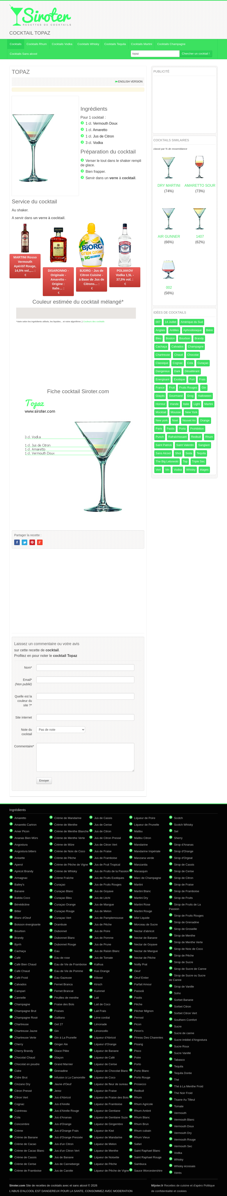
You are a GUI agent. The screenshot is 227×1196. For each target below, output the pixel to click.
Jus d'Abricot (62, 1097)
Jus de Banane (64, 1157)
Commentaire (23, 746)
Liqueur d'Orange (105, 1044)
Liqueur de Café (104, 1057)
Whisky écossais (184, 1166)
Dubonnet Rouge (65, 944)
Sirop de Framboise (186, 891)
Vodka (98, 143)
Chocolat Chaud (24, 1057)
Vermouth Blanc (184, 1119)
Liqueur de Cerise (105, 1064)
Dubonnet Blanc (64, 937)
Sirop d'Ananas (184, 844)
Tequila (201, 453)
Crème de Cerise (25, 1164)
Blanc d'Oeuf (22, 917)
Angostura (20, 844)
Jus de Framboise (105, 858)
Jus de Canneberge (66, 1164)
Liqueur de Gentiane (107, 1110)
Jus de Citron (103, 136)
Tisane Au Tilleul (184, 1099)
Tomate (179, 1106)
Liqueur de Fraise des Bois (111, 1097)
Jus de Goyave (104, 891)
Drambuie (60, 924)
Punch (160, 436)
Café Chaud (22, 971)
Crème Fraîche (64, 878)
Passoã (139, 991)
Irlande (174, 404)
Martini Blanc (142, 891)
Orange (204, 420)
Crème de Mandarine (67, 818)
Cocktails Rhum (37, 44)
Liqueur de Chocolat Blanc (111, 1070)
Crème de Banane (26, 1137)
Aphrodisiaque (192, 330)
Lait (96, 997)
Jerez (57, 1090)
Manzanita (140, 864)
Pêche (138, 1004)
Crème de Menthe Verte (69, 838)
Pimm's (138, 1031)
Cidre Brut (20, 1077)
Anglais (160, 330)
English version (130, 81)
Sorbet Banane (183, 1000)
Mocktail (161, 412)
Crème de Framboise (27, 1170)
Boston (170, 338)
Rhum (209, 436)
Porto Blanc (141, 1070)
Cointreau (20, 1110)
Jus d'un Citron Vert (66, 1150)
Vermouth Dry (183, 1133)
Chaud (178, 354)
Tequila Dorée (183, 1073)
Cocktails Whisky (88, 44)
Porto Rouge (142, 1077)
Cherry (18, 1044)
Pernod (138, 1017)
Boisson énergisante (27, 924)
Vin (167, 469)
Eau (56, 951)
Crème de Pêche (65, 858)
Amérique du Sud (192, 322)
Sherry (178, 838)
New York (191, 412)
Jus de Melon (102, 911)
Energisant (162, 379)
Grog (190, 395)
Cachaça (161, 346)
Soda (189, 453)
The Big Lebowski (167, 461)
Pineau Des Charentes (148, 1037)
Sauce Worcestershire (148, 1170)
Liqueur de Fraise (105, 1090)
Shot (178, 453)
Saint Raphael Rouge (148, 1157)
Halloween (204, 395)
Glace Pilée (61, 1051)
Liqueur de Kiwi (104, 1130)
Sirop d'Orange (183, 851)
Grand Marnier (63, 1064)
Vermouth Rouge (185, 1139)
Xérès (178, 1172)
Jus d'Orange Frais (66, 1130)
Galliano (59, 1017)
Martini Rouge (143, 911)
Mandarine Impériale (147, 851)
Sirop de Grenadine (186, 922)
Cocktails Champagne (171, 44)
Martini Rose (142, 904)
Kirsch (98, 984)
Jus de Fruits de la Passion (111, 871)
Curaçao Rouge (64, 911)
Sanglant (203, 445)
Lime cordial (102, 1017)
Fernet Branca (63, 984)
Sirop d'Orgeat (183, 858)
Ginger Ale (61, 1044)
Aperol (18, 864)
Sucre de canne (184, 1033)
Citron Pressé (23, 1090)
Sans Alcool (163, 453)
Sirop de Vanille (184, 986)
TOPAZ (21, 72)
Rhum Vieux (142, 1137)
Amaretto (100, 130)
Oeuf (137, 971)
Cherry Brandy (23, 1051)
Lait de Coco (102, 1004)
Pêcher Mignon (143, 1011)
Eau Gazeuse (63, 977)
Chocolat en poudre (26, 1064)
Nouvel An (189, 420)
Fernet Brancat (63, 991)
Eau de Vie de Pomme (68, 971)
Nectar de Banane (145, 937)
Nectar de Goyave (145, 944)
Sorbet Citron (182, 1006)
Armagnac (20, 878)
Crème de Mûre (64, 844)
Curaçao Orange (65, 904)
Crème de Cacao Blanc (29, 1150)
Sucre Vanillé (182, 1053)
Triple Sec (198, 461)
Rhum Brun (141, 1124)
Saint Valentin (185, 445)
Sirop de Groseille (185, 929)
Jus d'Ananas (63, 1117)
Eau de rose (62, 957)
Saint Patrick (164, 445)
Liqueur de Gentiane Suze (111, 1117)
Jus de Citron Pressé (107, 838)
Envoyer (44, 780)
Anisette (19, 858)
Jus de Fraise (103, 851)
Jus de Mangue (104, 904)
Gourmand (175, 395)
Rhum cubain (142, 1130)
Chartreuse (163, 354)
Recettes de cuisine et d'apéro (177, 1185)
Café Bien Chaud (25, 964)
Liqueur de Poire (144, 818)
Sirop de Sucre (183, 962)
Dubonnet (60, 931)
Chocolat (193, 354)
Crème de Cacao (25, 1144)
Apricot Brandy (23, 871)
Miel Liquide (141, 917)
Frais (202, 379)
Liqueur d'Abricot (105, 1037)
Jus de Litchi (102, 897)
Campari (19, 991)
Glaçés (160, 395)
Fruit (172, 387)
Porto (182, 428)
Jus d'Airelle (62, 1104)
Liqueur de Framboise (108, 1104)
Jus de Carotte (63, 1170)
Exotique (179, 379)
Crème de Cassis (25, 1157)
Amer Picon (21, 831)
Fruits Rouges (188, 387)
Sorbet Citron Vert (185, 1013)
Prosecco (140, 1084)
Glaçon (58, 1057)
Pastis (170, 428)
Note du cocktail (26, 732)
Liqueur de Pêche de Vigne (111, 1170)
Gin (204, 387)
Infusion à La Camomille (69, 1077)
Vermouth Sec (183, 1146)
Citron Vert (21, 1097)
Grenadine (61, 1070)
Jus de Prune (102, 944)
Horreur (160, 404)
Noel (175, 420)
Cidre (17, 1070)
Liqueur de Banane (106, 1051)
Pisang (138, 1044)
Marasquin (141, 871)
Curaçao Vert (62, 917)
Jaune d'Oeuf (62, 1084)
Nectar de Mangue (146, 951)
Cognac (178, 363)
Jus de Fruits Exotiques (109, 878)
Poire (137, 1057)
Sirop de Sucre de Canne (190, 968)
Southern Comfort (185, 1019)
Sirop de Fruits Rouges (189, 915)
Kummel (99, 991)
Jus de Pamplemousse (108, 917)
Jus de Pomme (104, 937)
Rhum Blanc (142, 1117)
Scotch (178, 818)
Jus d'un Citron (63, 1144)
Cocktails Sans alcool (23, 53)
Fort (192, 379)
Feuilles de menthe (66, 997)
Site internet (23, 717)
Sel (176, 831)
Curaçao (203, 363)
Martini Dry (141, 897)
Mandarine (141, 844)
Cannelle (20, 997)
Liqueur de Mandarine (108, 1137)
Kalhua (98, 964)
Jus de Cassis (103, 818)
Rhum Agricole (143, 1104)
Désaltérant (192, 371)
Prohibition (197, 428)
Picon (137, 1024)
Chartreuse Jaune (25, 1031)
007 (158, 322)
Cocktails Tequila (115, 44)
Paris (159, 428)
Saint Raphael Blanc (147, 1150)
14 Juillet (170, 322)
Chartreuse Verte (25, 1037)
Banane (19, 891)
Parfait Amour (143, 984)
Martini (208, 404)
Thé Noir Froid (183, 1093)
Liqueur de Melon (105, 1144)
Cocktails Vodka (62, 44)
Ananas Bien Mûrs (26, 838)
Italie (186, 404)
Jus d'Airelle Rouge (66, 1110)
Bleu (158, 338)
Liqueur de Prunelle (146, 824)
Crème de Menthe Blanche (71, 831)
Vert (158, 469)
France (160, 387)
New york (162, 420)
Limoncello (101, 1031)
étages (204, 469)
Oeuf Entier (141, 977)
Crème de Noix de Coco (69, 851)
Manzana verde (144, 858)
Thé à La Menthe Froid (188, 1086)
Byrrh (17, 944)
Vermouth (180, 1113)
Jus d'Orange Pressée (68, 1137)
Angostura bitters (25, 851)
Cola (190, 363)
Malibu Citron (142, 838)
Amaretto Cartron (25, 824)
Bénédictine (21, 904)
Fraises (59, 1011)
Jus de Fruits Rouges (107, 884)
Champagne (196, 346)
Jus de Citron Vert (105, 844)
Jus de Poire (102, 931)
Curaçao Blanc (63, 891)
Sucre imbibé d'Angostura (190, 1039)
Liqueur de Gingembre (108, 1124)
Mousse (176, 412)
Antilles (174, 330)
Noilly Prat (140, 964)
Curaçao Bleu (63, 897)
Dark (177, 371)
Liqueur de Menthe (106, 1150)
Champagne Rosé (26, 1017)
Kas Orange (102, 971)
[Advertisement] (78, 355)
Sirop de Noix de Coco (188, 949)
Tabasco (179, 1059)
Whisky (191, 469)
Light (197, 404)
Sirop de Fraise (184, 884)
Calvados (177, 346)
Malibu (138, 831)
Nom (28, 667)
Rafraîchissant (177, 436)
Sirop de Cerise (184, 871)
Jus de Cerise (103, 824)
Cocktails (16, 44)
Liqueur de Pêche (105, 1164)
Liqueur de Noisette (106, 1157)
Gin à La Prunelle (65, 1037)
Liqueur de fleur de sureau (111, 1084)
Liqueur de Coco (104, 1077)
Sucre (178, 1026)
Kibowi (98, 977)
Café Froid (21, 977)
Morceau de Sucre (146, 924)
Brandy (199, 338)
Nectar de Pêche (145, 957)
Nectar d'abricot (144, 931)
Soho (177, 993)
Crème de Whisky (65, 871)
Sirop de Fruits (183, 897)
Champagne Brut (25, 1011)
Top (185, 461)
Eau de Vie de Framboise (70, 964)
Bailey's (19, 884)
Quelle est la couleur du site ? (23, 701)
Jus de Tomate (103, 957)
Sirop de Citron (183, 878)
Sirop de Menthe (184, 935)
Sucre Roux (181, 1046)
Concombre (21, 1124)
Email (23, 682)
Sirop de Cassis (184, 864)
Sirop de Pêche (184, 955)
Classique (162, 363)
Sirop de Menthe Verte (188, 942)
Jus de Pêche (103, 924)
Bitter (17, 911)
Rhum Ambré (142, 1110)
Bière (209, 330)
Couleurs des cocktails (93, 321)
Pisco (137, 1051)
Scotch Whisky (183, 824)
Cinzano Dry (22, 1084)
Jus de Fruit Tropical (107, 864)
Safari (138, 1144)
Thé (176, 1079)
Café (17, 957)
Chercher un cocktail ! (196, 53)
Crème (18, 1130)
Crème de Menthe (65, 824)
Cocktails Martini (141, 44)
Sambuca (140, 1164)
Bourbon (184, 338)
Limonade (100, 1024)
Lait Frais (100, 1011)
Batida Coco (22, 897)
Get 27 (58, 1024)
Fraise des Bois (64, 1004)
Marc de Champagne (147, 878)
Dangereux (163, 371)
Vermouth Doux (105, 123)
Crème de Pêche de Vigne (71, 864)
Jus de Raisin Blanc (106, 951)
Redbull (196, 436)
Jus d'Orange (62, 1124)
